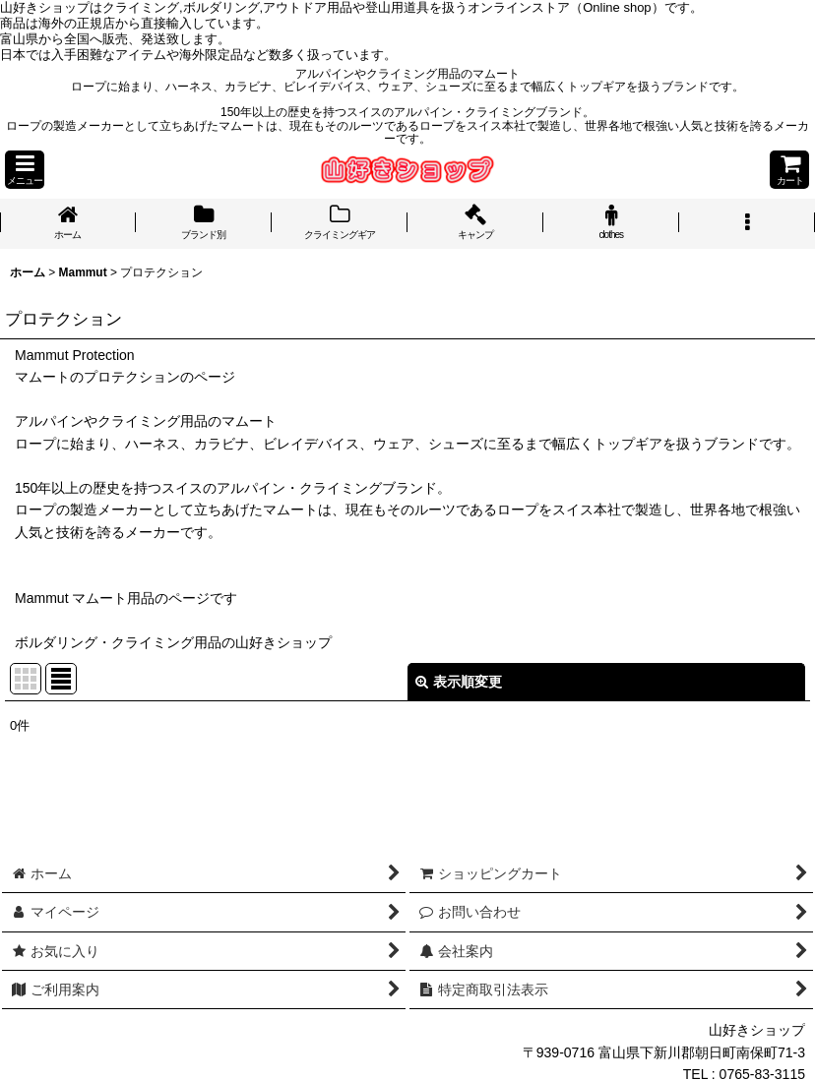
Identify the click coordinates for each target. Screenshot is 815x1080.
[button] (24, 169)
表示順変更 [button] (458, 682)
